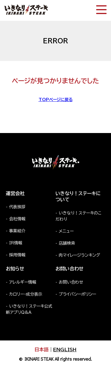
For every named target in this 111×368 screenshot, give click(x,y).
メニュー (66, 231)
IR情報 (15, 243)
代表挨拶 (17, 207)
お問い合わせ (71, 282)
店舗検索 (67, 243)
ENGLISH (65, 349)
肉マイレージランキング (79, 255)
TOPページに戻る (56, 100)
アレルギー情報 (22, 282)
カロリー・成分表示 (25, 294)
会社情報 (17, 219)
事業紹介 (17, 231)
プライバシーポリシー (77, 294)
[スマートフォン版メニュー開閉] (101, 9)
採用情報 (17, 255)
